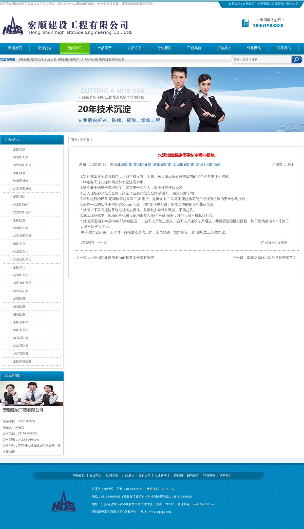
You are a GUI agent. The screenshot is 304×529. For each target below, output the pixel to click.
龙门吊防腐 (20, 353)
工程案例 (194, 48)
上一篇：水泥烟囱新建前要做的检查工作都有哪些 (115, 258)
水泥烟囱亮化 (22, 259)
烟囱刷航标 (20, 322)
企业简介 (45, 48)
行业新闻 (164, 48)
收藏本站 (235, 4)
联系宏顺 (278, 4)
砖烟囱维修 (20, 181)
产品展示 (105, 48)
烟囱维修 (19, 173)
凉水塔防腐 (20, 338)
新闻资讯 (75, 48)
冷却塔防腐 (20, 346)
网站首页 (79, 475)
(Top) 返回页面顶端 (274, 242)
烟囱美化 (19, 244)
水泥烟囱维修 (22, 188)
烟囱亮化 (19, 267)
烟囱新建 (19, 149)
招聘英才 (224, 48)
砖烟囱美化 (20, 251)
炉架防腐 (19, 298)
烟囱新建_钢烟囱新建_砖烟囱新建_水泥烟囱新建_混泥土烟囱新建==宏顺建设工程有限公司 (169, 165)
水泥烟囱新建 (22, 165)
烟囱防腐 (19, 220)
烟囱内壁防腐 (22, 361)
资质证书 (134, 48)
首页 (74, 139)
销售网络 (254, 48)
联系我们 (284, 48)
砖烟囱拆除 (20, 204)
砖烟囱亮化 (20, 275)
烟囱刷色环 (20, 330)
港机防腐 (19, 314)
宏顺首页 (15, 48)
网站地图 (292, 4)
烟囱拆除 (19, 196)
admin (101, 242)
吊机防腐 (19, 306)
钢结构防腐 (20, 291)
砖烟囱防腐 (20, 228)
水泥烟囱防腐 (22, 236)
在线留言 (249, 4)
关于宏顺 (263, 4)
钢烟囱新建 (20, 157)
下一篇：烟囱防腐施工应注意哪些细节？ (264, 258)
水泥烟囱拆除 (22, 212)
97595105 (168, 489)
